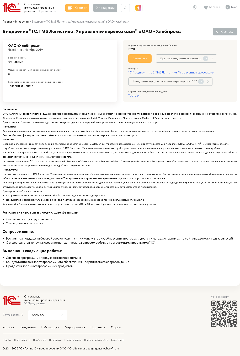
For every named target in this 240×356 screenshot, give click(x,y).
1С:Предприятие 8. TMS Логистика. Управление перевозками (171, 72)
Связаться (139, 58)
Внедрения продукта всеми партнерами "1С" (168, 81)
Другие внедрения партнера (184, 58)
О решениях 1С (22, 340)
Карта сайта (117, 340)
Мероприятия (75, 327)
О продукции (105, 8)
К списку (227, 31)
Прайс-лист (39, 340)
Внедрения (22, 21)
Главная (7, 21)
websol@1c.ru (111, 348)
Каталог (8, 327)
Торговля (134, 95)
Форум (116, 327)
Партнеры (97, 327)
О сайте (7, 340)
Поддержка (55, 340)
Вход (234, 7)
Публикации (50, 327)
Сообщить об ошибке (96, 340)
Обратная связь (72, 340)
